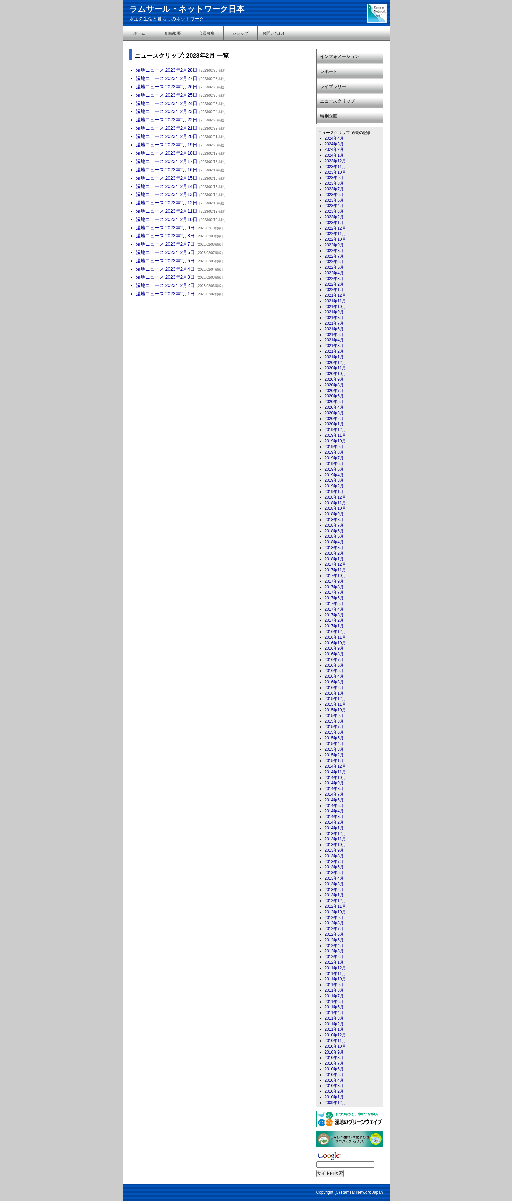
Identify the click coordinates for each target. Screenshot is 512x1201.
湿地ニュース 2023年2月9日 (165, 227)
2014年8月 (334, 788)
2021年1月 (334, 357)
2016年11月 (335, 637)
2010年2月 (334, 1091)
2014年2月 (334, 822)
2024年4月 (334, 138)
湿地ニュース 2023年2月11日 (166, 211)
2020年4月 (334, 407)
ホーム (139, 33)
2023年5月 (334, 200)
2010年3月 (334, 1085)
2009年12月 (335, 1102)
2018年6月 (334, 531)
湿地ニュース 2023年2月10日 (166, 219)
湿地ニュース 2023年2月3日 (165, 277)
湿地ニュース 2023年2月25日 (166, 95)
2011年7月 (334, 996)
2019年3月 (334, 480)
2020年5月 (334, 401)
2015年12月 (335, 698)
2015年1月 (334, 760)
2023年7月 (334, 189)
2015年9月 (334, 715)
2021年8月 (334, 317)
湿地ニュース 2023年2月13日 (166, 194)
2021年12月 (335, 295)
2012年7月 (334, 928)
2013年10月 (335, 844)
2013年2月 (334, 889)
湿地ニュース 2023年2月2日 (165, 285)
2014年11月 (335, 772)
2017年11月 (335, 570)
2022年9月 (334, 245)
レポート (328, 71)
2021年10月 (335, 306)
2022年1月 (334, 289)
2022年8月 (334, 250)
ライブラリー (333, 86)
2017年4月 (334, 609)
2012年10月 (335, 912)
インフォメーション (339, 56)
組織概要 (173, 33)
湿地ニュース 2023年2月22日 (166, 119)
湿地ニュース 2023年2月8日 (165, 235)
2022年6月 (334, 261)
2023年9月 (334, 177)
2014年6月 (334, 800)
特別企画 (328, 116)
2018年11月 (335, 503)
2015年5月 (334, 738)
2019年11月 (335, 435)
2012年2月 (334, 956)
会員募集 (207, 33)
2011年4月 (334, 1012)
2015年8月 (334, 721)
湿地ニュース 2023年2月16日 (166, 169)
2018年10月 (335, 508)
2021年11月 (335, 301)
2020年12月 (335, 362)
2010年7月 (334, 1063)
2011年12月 (335, 968)
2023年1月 (334, 222)
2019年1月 (334, 491)
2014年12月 (335, 766)
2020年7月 (334, 390)
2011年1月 (334, 1029)
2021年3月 (334, 345)
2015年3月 (334, 749)
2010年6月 (334, 1069)
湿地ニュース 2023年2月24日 (166, 103)
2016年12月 (335, 631)
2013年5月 (334, 872)
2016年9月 (334, 648)
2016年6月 (334, 665)
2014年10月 (335, 777)
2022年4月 (334, 273)
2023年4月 (334, 205)
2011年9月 (334, 984)
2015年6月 (334, 732)
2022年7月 (334, 256)
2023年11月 (335, 166)
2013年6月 (334, 867)
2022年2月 (334, 284)
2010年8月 (334, 1057)
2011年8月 (334, 990)
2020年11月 (335, 368)
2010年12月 (335, 1035)
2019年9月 (334, 446)
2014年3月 (334, 816)
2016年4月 (334, 676)
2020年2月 (334, 418)
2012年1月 (334, 962)
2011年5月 (334, 1007)
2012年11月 (335, 906)
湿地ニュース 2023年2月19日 (166, 144)
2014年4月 (334, 811)
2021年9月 (334, 312)
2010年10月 (335, 1046)
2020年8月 (334, 385)
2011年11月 (335, 973)
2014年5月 (334, 805)
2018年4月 (334, 542)
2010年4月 (334, 1080)
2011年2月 (334, 1024)
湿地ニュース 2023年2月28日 (166, 70)
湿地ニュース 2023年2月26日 (166, 86)
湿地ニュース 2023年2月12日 (166, 202)
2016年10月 (335, 643)
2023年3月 (334, 211)
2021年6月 (334, 329)
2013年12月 (335, 833)
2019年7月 (334, 458)
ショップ (240, 33)
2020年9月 (334, 379)
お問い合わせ (274, 33)
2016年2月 (334, 687)
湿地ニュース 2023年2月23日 (166, 111)
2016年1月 (334, 693)
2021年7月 (334, 323)
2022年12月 (335, 228)
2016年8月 (334, 654)
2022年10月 (335, 239)
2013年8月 (334, 856)
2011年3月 (334, 1018)
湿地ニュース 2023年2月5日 (165, 260)
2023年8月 (334, 183)
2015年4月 (334, 743)
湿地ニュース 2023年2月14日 (166, 186)
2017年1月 (334, 626)
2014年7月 (334, 794)
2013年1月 (334, 895)
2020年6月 (334, 396)
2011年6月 (334, 1001)
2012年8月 (334, 923)
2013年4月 (334, 878)
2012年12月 (335, 900)
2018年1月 (334, 559)
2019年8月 (334, 452)
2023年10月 (335, 172)
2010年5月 (334, 1074)
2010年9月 (334, 1052)
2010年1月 (334, 1097)
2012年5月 (334, 940)
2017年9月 (334, 581)
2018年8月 (334, 519)
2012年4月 (334, 945)
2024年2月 (334, 149)
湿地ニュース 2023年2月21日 (166, 128)
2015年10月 (335, 710)
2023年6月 (334, 194)
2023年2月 (334, 217)
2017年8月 (334, 587)
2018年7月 (334, 525)
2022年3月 (334, 278)
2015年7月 (334, 726)
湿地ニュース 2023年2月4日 (165, 269)
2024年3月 (334, 144)
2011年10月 (335, 979)
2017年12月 (335, 564)
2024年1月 (334, 155)
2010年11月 (335, 1040)
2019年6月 (334, 463)
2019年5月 (334, 469)
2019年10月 (335, 441)
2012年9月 (334, 917)
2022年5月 (334, 267)
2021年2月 (334, 351)
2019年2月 (334, 486)
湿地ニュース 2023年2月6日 (165, 252)
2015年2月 (334, 755)
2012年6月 (334, 934)
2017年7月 (334, 592)
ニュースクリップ (337, 101)
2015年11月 (335, 704)
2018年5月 (334, 536)
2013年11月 (335, 839)
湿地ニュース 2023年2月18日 (166, 153)
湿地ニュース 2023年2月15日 (166, 178)
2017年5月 (334, 603)
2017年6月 (334, 598)
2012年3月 (334, 951)
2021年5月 (334, 334)
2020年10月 (335, 373)
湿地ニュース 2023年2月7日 (165, 244)
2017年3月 (334, 615)
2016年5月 (334, 670)
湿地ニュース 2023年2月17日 (166, 161)
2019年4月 (334, 475)
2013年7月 (334, 861)
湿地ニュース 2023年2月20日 (166, 136)
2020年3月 (334, 413)
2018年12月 (335, 497)
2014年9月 (334, 783)
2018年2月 (334, 553)
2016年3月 (334, 682)
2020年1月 (334, 424)
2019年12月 (335, 429)
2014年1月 (334, 828)
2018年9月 (334, 514)
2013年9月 (334, 850)
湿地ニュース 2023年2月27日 (166, 78)
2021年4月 (334, 340)
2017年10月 (335, 575)
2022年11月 (335, 233)
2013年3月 (334, 884)
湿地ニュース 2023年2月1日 (165, 293)
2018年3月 (334, 547)
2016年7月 (334, 659)
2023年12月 (335, 161)
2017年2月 (334, 620)
